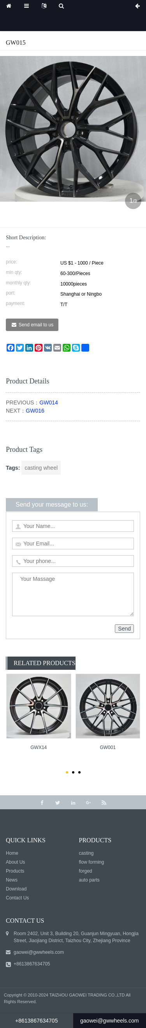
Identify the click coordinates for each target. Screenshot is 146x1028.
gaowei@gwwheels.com (39, 952)
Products (15, 871)
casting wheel (41, 468)
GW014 (48, 402)
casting (86, 853)
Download (16, 889)
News (12, 880)
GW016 (35, 411)
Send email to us (36, 325)
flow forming (91, 862)
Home (12, 853)
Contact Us (17, 898)
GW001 (108, 747)
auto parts (89, 880)
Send (124, 629)
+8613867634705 (32, 964)
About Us (15, 862)
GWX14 (38, 747)
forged (85, 871)
